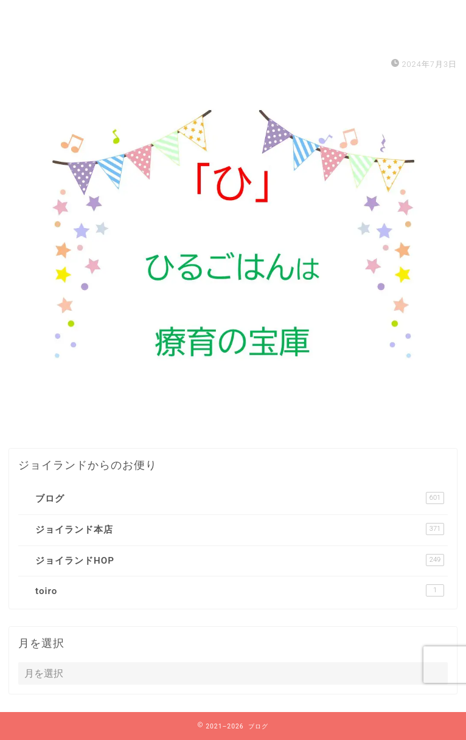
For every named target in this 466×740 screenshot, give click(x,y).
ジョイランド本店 (239, 529)
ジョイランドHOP (239, 560)
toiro (239, 590)
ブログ (239, 498)
